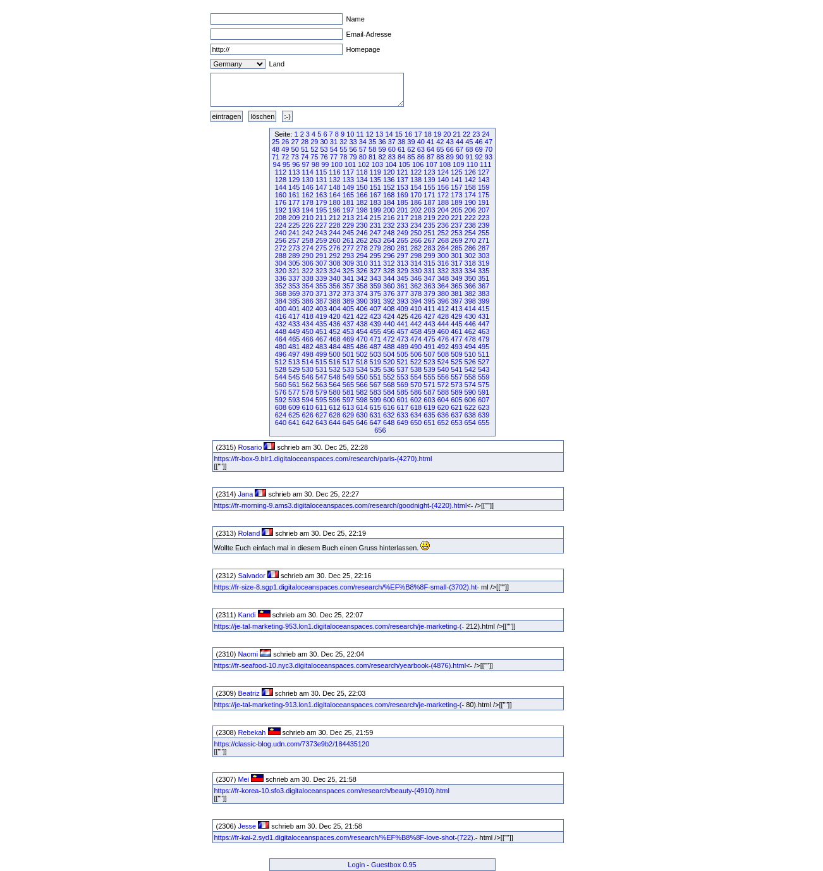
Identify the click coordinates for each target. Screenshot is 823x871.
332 (443, 271)
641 (294, 422)
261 (348, 240)
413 (456, 308)
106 (418, 164)
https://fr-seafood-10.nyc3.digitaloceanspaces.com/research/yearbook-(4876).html (340, 665)
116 (334, 172)
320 (280, 271)
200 (388, 210)
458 (416, 331)
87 (430, 157)
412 (443, 308)
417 (294, 316)
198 (361, 210)
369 (294, 293)
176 (280, 202)
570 (416, 384)
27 (295, 141)
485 (348, 346)
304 (280, 263)
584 (388, 392)
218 (416, 217)
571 (429, 384)
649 (402, 422)
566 (361, 384)
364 (443, 286)
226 (308, 225)
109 (458, 164)
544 (280, 377)
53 (324, 149)
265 (402, 240)
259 (321, 240)
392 (388, 301)
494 (470, 346)
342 (361, 278)
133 (348, 179)
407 (375, 308)
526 (470, 362)
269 (456, 240)
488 (388, 346)
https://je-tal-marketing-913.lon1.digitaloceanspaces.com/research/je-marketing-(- (339, 704)
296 (388, 255)
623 (483, 407)
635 (429, 415)
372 (334, 293)
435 (321, 324)
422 (361, 316)
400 (280, 308)
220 (443, 217)
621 (456, 407)
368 (280, 293)
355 (321, 286)
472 (388, 339)
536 (388, 369)
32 (343, 141)
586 (416, 392)
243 (321, 233)
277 (348, 248)
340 (334, 278)
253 (456, 233)
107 (431, 164)
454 (361, 331)
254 (470, 233)
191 (483, 202)
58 (372, 149)
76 (324, 157)
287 (483, 248)
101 (350, 164)
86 (421, 157)
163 (321, 195)
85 (411, 157)
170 (416, 195)
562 (308, 384)
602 (416, 400)
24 (486, 134)
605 (456, 400)
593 (294, 400)
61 (401, 149)
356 (334, 286)
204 (443, 210)
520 (388, 362)
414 (470, 308)
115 (321, 172)
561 (294, 384)
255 (483, 233)
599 (375, 400)
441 (402, 324)
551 (375, 377)
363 (429, 286)
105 (404, 164)
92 (479, 157)
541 (456, 369)
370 (308, 293)
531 (321, 369)
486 (361, 346)
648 (388, 422)
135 (375, 179)
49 (285, 149)
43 (450, 141)
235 (429, 225)
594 (308, 400)
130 (308, 179)
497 (294, 354)
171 (429, 195)
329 (402, 271)
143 (483, 179)
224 (280, 225)
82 (382, 157)
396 (443, 301)
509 (456, 354)
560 (280, 384)
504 (388, 354)
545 (294, 377)
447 (483, 324)
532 (334, 369)
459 (429, 331)
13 (379, 134)
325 (348, 271)
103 (377, 164)
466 (308, 339)
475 (429, 339)
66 (450, 149)
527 (483, 362)
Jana (245, 494)
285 (456, 248)
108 (445, 164)
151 (375, 187)
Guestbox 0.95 (394, 864)
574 (470, 384)
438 (361, 324)
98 (315, 164)
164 (334, 195)
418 (308, 316)
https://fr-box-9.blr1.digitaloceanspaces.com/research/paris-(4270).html (323, 458)
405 (348, 308)
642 (308, 422)
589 (456, 392)
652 (443, 422)
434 (308, 324)
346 (416, 278)
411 (429, 308)
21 (457, 134)
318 (470, 263)
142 (470, 179)
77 (334, 157)
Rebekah (251, 732)
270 (470, 240)
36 (382, 141)
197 (348, 210)
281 (402, 248)
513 (294, 362)
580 (334, 392)
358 (361, 286)
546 (308, 377)
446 (470, 324)
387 (321, 301)
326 (361, 271)
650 (416, 422)
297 (402, 255)
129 (294, 179)
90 (459, 157)
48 (275, 149)
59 (382, 149)
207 (483, 210)
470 (361, 339)
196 (334, 210)
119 (375, 172)
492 (443, 346)
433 (294, 324)
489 (402, 346)
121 (402, 172)
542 (470, 369)
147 (321, 187)
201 (402, 210)
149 (348, 187)
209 (294, 217)
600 (388, 400)
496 (280, 354)
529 (294, 369)
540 (443, 369)
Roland (249, 533)
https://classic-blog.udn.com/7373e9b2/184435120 (292, 744)
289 (294, 255)
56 (353, 149)
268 (443, 240)
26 (285, 141)
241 (294, 233)
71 (275, 157)
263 (375, 240)
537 (402, 369)
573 (456, 384)
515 (321, 362)
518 (361, 362)
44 (459, 141)
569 (402, 384)
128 (280, 179)
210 (308, 217)
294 (361, 255)
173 (456, 195)
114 (308, 172)
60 (392, 149)
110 (472, 164)
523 (429, 362)
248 (388, 233)
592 (280, 400)
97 (306, 164)
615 (375, 407)
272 (280, 248)
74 (304, 157)
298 (416, 255)
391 (375, 301)
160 (280, 195)
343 (375, 278)
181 (348, 202)
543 (483, 369)
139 (429, 179)
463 (483, 331)
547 (321, 377)
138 (416, 179)
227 (321, 225)
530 (308, 369)
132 (334, 179)
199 (375, 210)
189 (456, 202)
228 (334, 225)
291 (321, 255)
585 (402, 392)
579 (321, 392)
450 (308, 331)
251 (429, 233)
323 (321, 271)
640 (280, 422)
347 (429, 278)
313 (402, 263)
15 (399, 134)
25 (275, 141)
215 (375, 217)
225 (294, 225)
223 (483, 217)
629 (348, 415)
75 (314, 157)
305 (294, 263)
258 (308, 240)
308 (334, 263)
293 (348, 255)
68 (469, 149)
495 (483, 346)
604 (443, 400)
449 (294, 331)
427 (429, 316)
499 (321, 354)
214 (361, 217)
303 (483, 255)
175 (483, 195)
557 (456, 377)
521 (402, 362)
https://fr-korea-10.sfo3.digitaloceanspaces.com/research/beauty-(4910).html (331, 790)
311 (375, 263)
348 (443, 278)
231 (375, 225)
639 (483, 415)
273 (294, 248)
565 (348, 384)
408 (388, 308)
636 (443, 415)
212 (334, 217)
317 (456, 263)
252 (443, 233)
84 (401, 157)
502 (361, 354)
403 (321, 308)
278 (361, 248)
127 (483, 172)
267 (429, 240)
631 (375, 415)
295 (375, 255)
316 (443, 263)
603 (429, 400)
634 (416, 415)
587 (429, 392)
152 (388, 187)
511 (483, 354)
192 (280, 210)
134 (361, 179)
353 (294, 286)
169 (402, 195)
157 (456, 187)
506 (416, 354)
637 (456, 415)
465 (294, 339)
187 (429, 202)
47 (488, 141)
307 (321, 263)
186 (416, 202)
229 (348, 225)
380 (443, 293)
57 (363, 149)
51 (304, 149)
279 (375, 248)
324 (334, 271)
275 (321, 248)
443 (429, 324)
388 (334, 301)
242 (308, 233)
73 (295, 157)
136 (388, 179)
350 (470, 278)
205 (456, 210)
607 (483, 400)
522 (416, 362)
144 (280, 187)
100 (336, 164)
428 (443, 316)
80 (363, 157)
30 (324, 141)
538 (416, 369)
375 (375, 293)
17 (418, 134)
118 (361, 172)
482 (308, 346)
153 (402, 187)
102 (363, 164)
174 (470, 195)
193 (294, 210)
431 (483, 316)
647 (375, 422)
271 (483, 240)
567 (375, 384)
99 (325, 164)
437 (348, 324)
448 (280, 331)
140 (443, 179)
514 (308, 362)
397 (456, 301)
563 (321, 384)
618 (416, 407)
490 (416, 346)
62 (411, 149)
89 (450, 157)
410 (416, 308)
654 (470, 422)
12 (370, 134)
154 (416, 187)
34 (363, 141)
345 (402, 278)
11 (359, 134)
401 (294, 308)
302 (470, 255)
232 (388, 225)
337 (294, 278)
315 (429, 263)
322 (308, 271)
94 (277, 164)
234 (416, 225)
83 (392, 157)
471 (375, 339)
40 (421, 141)
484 (334, 346)
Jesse (247, 826)
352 (280, 286)
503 (375, 354)
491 (429, 346)
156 (443, 187)
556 (443, 377)
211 (321, 217)
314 (416, 263)
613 (348, 407)
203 (429, 210)
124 (443, 172)
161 (294, 195)
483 (321, 346)
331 (429, 271)
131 (321, 179)
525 (456, 362)
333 (456, 271)
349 (456, 278)
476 (443, 339)
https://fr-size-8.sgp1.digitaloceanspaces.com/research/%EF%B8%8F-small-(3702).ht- (346, 587)
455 (375, 331)
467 (321, 339)
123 (429, 172)
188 (443, 202)
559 (483, 377)
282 (416, 248)
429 (456, 316)
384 (280, 301)
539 (429, 369)
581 (348, 392)
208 (280, 217)
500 (334, 354)
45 (469, 141)
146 (308, 187)
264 (388, 240)
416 (280, 316)
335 (483, 271)
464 (280, 339)
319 (483, 263)
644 (334, 422)
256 (280, 240)
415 (483, 308)
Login (356, 864)
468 (334, 339)
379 (429, 293)
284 (443, 248)
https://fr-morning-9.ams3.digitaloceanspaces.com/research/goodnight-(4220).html (340, 505)
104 (390, 164)
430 (470, 316)
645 (348, 422)
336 (280, 278)
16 (408, 134)
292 (334, 255)
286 (470, 248)
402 (308, 308)
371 (321, 293)
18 (428, 134)
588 (443, 392)
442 (416, 324)
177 (294, 202)
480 (280, 346)
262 (361, 240)
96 (296, 164)
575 (483, 384)
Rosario (250, 447)
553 (402, 377)
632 (388, 415)
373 (348, 293)
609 (294, 407)
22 (466, 134)
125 (456, 172)
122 (416, 172)
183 (375, 202)
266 (416, 240)
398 (470, 301)
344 (388, 278)
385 (294, 301)
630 (361, 415)
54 (334, 149)
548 (334, 377)
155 (429, 187)
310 (361, 263)
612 (334, 407)
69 (479, 149)
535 (375, 369)
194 (308, 210)
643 (321, 422)
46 (479, 141)
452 (334, 331)
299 (429, 255)
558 (470, 377)
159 (483, 187)
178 (308, 202)
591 (483, 392)
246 (361, 233)
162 (308, 195)
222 (470, 217)
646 (361, 422)
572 (443, 384)
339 (321, 278)
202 (416, 210)
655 (483, 422)
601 (402, 400)
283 (429, 248)
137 (402, 179)
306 (308, 263)
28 (304, 141)
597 (348, 400)
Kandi (246, 615)
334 (470, 271)
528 (280, 369)
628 (334, 415)
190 (470, 202)
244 (334, 233)
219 (429, 217)
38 (401, 141)
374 (361, 293)
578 (308, 392)
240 (280, 233)
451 (321, 331)
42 (440, 141)
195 (321, 210)
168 (388, 195)
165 (348, 195)
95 (286, 164)
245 (348, 233)
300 (443, 255)
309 (348, 263)
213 (348, 217)
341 (348, 278)
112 (280, 172)
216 (388, 217)
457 (402, 331)
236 (443, 225)
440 (388, 324)
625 (294, 415)
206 (470, 210)
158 (470, 187)
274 (308, 248)
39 (411, 141)
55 (343, 149)
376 (388, 293)
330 (416, 271)
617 (402, 407)
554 (416, 377)
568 (388, 384)
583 (375, 392)
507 (429, 354)
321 (294, 271)
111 (485, 164)
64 (430, 149)
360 (388, 286)
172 (443, 195)
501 (348, 354)
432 (280, 324)
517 (348, 362)
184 (388, 202)
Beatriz (248, 693)
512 (280, 362)
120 (388, 172)
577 (294, 392)
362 (416, 286)
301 (456, 255)
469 (348, 339)
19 (437, 134)
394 (416, 301)
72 (285, 157)
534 (361, 369)
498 (308, 354)
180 (334, 202)
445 (456, 324)
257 (294, 240)
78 (343, 157)
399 (483, 301)
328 (388, 271)
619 (429, 407)
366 (470, 286)
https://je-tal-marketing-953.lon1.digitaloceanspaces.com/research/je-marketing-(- (339, 626)
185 (402, 202)
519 (375, 362)
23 (476, 134)
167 (375, 195)
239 (483, 225)
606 (470, 400)
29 (314, 141)
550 (361, 377)
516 (334, 362)
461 (456, 331)
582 (361, 392)
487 (375, 346)
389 (348, 301)
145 (294, 187)
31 (334, 141)
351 (483, 278)
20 (447, 134)
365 (456, 286)
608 (280, 407)
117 (348, 172)
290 (308, 255)
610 (308, 407)
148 (334, 187)
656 (380, 430)
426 (416, 316)
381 (456, 293)
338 (308, 278)
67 (459, 149)
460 (443, 331)
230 (361, 225)
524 (443, 362)
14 (389, 134)
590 (470, 392)
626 (308, 415)
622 (470, 407)
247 (375, 233)
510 (470, 354)
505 (402, 354)
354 (308, 286)
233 (402, 225)
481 (294, 346)
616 (388, 407)
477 (456, 339)
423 (375, 316)
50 (295, 149)
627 (321, 415)
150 (361, 187)
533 (348, 369)
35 (372, 141)
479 (483, 339)
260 (334, 240)
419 (321, 316)
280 (388, 248)
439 (375, 324)
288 (280, 255)
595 (321, 400)
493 (456, 346)
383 (483, 293)
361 (402, 286)
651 (429, 422)
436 (334, 324)
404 (334, 308)
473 (402, 339)
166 (361, 195)
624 (280, 415)
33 (353, 141)
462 (470, 331)
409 (402, 308)
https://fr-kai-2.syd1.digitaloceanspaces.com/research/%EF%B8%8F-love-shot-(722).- (346, 837)
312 (388, 263)
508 (443, 354)
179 (321, 202)
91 (469, 157)
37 (392, 141)
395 (429, 301)
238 (470, 225)
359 (375, 286)
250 (416, 233)
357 (348, 286)
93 (488, 157)
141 (456, 179)
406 (361, 308)
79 (353, 157)
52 (314, 149)
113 (294, 172)
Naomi (248, 654)
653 (456, 422)
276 (334, 248)
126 (470, 172)
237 (456, 225)
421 (348, 316)
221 (456, 217)
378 (416, 293)
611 (321, 407)
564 (334, 384)
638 (470, 415)
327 (375, 271)
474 (416, 339)
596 (334, 400)
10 (350, 134)
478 (470, 339)
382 (470, 293)
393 (402, 301)
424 (388, 316)
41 (430, 141)
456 (388, 331)
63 (421, 149)
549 (348, 377)
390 (361, 301)
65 (440, 149)
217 (402, 217)
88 (440, 157)
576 (280, 392)
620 (443, 407)
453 (348, 331)
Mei (243, 779)
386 (308, 301)
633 (402, 415)
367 (483, 286)
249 (402, 233)
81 (372, 157)
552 (388, 377)
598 (361, 400)
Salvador (251, 575)
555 (429, 377)
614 (361, 407)
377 (402, 293)
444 (443, 324)
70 (488, 149)
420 (334, 316)
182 (361, 202)
